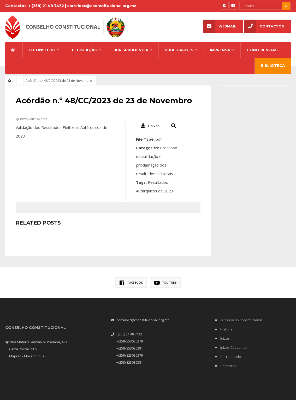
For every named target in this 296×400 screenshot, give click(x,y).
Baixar (150, 121)
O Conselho (42, 46)
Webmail (219, 26)
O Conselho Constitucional (241, 316)
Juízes (225, 334)
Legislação (85, 46)
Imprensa (220, 46)
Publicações (179, 46)
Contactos (264, 26)
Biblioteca (273, 62)
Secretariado (230, 352)
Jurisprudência (131, 46)
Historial (226, 325)
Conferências (262, 46)
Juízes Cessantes (233, 343)
